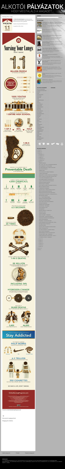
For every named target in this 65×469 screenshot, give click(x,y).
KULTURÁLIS (39, 112)
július (40, 161)
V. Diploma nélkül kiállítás (43, 173)
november (41, 155)
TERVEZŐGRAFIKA (40, 127)
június (40, 238)
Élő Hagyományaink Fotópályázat (44, 223)
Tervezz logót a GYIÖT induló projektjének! (46, 201)
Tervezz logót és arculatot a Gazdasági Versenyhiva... (48, 185)
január (40, 246)
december (41, 154)
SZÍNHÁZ (38, 125)
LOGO (38, 117)
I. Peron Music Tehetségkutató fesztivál (45, 177)
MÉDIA (38, 120)
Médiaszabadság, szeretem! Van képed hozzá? (47, 232)
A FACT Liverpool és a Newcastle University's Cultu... (48, 176)
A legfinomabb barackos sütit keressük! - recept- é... (47, 235)
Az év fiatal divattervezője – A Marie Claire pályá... (47, 167)
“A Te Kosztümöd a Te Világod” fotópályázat (46, 171)
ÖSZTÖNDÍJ (39, 139)
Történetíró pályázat (42, 213)
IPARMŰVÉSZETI (40, 106)
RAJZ (38, 123)
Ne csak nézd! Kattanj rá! (43, 168)
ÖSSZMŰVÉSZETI (40, 138)
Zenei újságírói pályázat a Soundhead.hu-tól (46, 179)
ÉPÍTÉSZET (39, 136)
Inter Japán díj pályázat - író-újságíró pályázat (46, 229)
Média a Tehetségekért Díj (43, 228)
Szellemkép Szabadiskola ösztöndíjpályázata (46, 217)
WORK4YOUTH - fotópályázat (47, 79)
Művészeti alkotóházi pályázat (44, 186)
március (40, 243)
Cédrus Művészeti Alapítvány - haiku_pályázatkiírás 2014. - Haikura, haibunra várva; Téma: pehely (52, 48)
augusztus (41, 160)
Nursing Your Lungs (42, 211)
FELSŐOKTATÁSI (40, 94)
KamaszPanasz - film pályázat (44, 205)
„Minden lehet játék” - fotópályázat (44, 214)
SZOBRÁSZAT (39, 124)
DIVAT (38, 93)
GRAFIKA (38, 102)
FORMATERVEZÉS (40, 100)
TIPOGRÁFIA (39, 128)
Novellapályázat (41, 208)
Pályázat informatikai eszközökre (44, 182)
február (40, 244)
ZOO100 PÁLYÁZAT (42, 225)
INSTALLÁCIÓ (39, 105)
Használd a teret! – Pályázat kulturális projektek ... (47, 189)
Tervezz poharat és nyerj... (43, 207)
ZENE (38, 135)
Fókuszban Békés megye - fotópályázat (45, 234)
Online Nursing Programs (19, 19)
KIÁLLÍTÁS (39, 109)
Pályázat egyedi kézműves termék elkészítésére (47, 192)
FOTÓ (38, 101)
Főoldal (17, 453)
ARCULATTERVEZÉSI (41, 89)
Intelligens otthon (42, 170)
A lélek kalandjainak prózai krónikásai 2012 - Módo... (48, 222)
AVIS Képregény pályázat (43, 195)
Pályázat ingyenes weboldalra (44, 183)
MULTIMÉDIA (39, 119)
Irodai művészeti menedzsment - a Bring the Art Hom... (48, 194)
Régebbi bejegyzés (29, 453)
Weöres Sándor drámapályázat (44, 231)
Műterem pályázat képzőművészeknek (45, 191)
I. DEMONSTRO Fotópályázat (44, 188)
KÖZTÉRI (38, 116)
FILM (38, 98)
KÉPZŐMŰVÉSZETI (40, 113)
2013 (39, 151)
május (40, 240)
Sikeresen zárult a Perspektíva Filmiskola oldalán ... (47, 226)
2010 (39, 249)
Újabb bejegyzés (6, 453)
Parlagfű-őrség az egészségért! (44, 204)
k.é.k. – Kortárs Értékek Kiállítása (44, 197)
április (40, 241)
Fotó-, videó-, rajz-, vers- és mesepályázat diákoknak (48, 164)
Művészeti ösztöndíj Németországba (45, 198)
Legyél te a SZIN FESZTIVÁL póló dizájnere (46, 180)
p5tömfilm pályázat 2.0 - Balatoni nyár (45, 210)
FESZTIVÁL (39, 97)
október (40, 157)
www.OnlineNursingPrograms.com (14, 409)
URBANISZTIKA (40, 131)
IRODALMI (39, 108)
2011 (39, 248)
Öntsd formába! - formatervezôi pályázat (46, 216)
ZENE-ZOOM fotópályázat (43, 219)
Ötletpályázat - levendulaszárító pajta (45, 220)
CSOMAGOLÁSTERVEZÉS (41, 90)
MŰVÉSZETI (39, 121)
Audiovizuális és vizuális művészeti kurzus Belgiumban (48, 174)
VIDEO (38, 132)
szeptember (41, 158)
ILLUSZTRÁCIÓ (40, 104)
